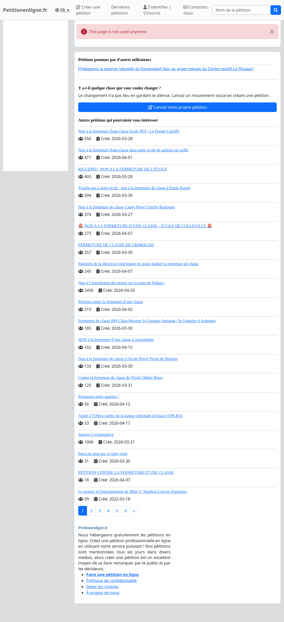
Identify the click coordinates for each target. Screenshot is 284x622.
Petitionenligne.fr (25, 10)
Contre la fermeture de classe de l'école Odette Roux (120, 377)
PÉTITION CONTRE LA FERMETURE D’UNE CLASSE (126, 472)
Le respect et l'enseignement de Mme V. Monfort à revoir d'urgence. (132, 491)
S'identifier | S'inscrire (157, 10)
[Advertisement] (35, 95)
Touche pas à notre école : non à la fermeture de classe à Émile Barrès (134, 188)
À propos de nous (102, 592)
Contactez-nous (196, 10)
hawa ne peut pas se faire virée (102, 453)
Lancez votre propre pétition (177, 107)
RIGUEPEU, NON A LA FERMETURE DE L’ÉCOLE (122, 169)
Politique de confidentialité (111, 580)
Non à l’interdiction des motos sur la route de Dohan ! (121, 283)
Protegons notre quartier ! (98, 396)
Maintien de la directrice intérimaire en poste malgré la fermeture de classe (138, 264)
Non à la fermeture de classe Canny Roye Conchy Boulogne (126, 207)
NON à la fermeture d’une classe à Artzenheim (115, 339)
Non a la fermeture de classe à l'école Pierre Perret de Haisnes (127, 359)
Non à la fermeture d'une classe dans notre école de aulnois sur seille (133, 150)
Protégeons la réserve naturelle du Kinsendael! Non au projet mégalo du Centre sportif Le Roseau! (165, 69)
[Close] (272, 32)
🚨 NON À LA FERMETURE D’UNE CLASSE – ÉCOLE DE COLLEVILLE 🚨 (145, 226)
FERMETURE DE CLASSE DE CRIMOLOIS (116, 245)
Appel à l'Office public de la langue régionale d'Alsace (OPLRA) (130, 416)
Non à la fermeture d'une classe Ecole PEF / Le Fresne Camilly (128, 131)
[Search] (241, 10)
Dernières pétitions (120, 10)
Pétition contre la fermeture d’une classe (110, 302)
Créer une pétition (88, 10)
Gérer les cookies (102, 586)
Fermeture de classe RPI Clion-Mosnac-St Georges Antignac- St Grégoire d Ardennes (147, 321)
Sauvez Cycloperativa (95, 434)
